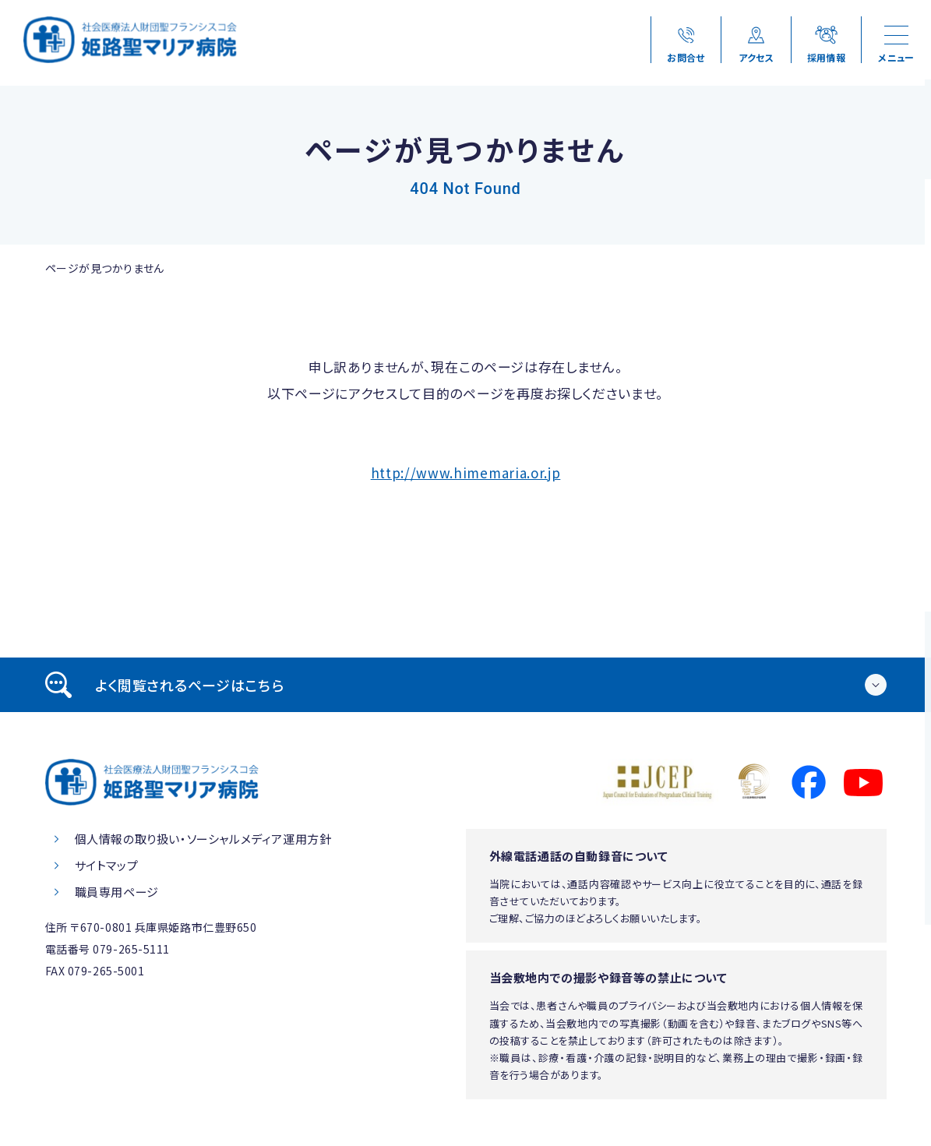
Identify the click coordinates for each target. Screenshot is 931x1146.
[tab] (466, 685)
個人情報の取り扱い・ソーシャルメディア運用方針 (203, 838)
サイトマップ (107, 865)
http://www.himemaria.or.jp (466, 472)
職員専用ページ (117, 891)
